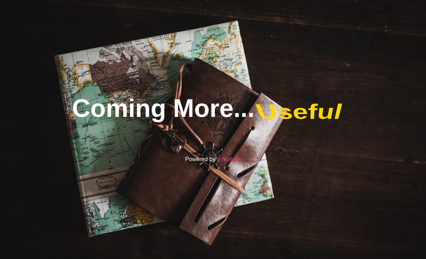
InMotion (229, 159)
